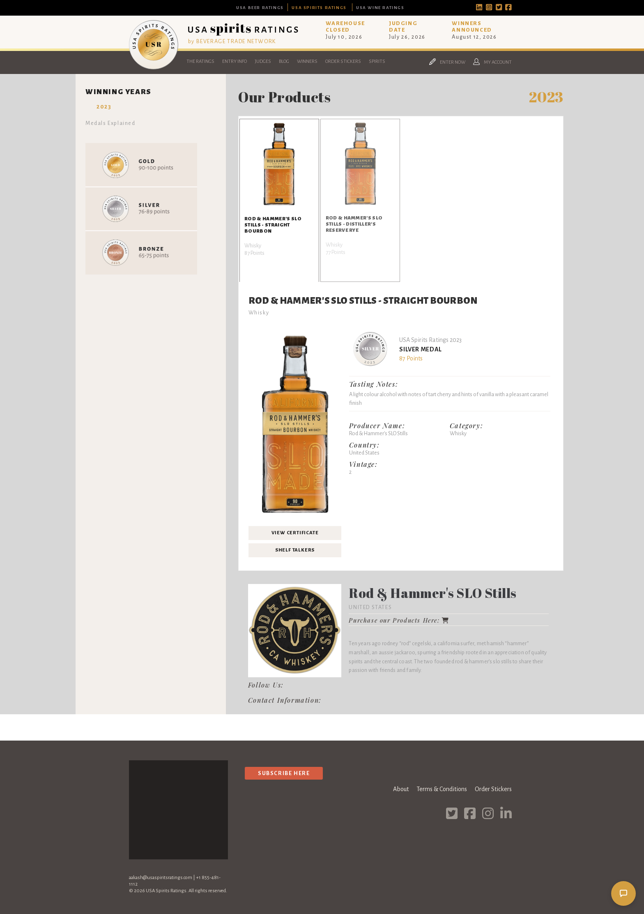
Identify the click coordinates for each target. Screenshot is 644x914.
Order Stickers (343, 61)
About (401, 789)
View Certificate (295, 532)
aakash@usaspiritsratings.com (160, 877)
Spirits (377, 61)
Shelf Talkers (295, 550)
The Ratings (200, 61)
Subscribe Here (284, 773)
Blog (284, 61)
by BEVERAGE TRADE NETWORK (232, 41)
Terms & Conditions (441, 789)
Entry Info (234, 61)
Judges (263, 61)
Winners (307, 61)
